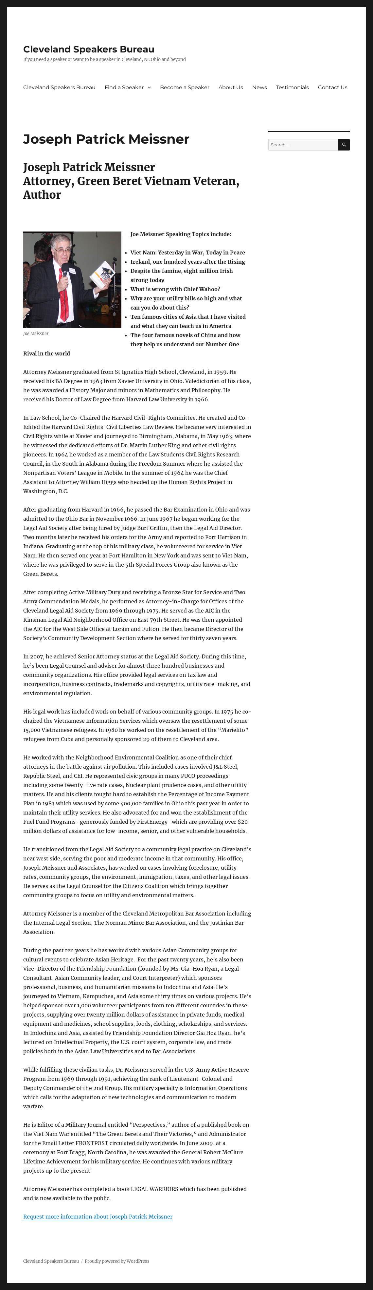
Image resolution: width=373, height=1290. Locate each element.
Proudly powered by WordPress (117, 1261)
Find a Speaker (124, 87)
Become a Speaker (184, 87)
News (259, 87)
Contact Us (332, 87)
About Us (231, 87)
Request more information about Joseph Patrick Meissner (97, 1216)
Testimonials (292, 87)
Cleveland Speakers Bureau (88, 49)
